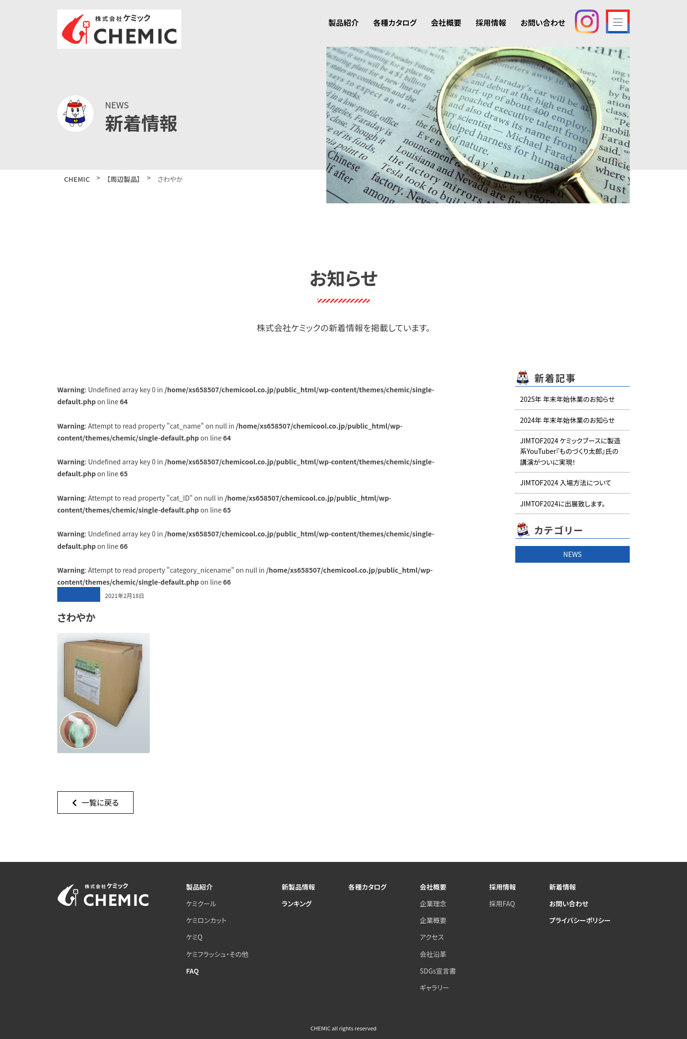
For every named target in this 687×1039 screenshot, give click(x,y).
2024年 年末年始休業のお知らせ (567, 420)
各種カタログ (394, 22)
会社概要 (446, 22)
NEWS (572, 554)
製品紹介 (343, 22)
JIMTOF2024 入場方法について (566, 482)
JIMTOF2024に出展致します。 (562, 503)
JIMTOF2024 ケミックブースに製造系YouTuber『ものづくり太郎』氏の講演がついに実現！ (570, 451)
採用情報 (491, 22)
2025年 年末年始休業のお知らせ (567, 399)
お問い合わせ (542, 22)
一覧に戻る (95, 802)
